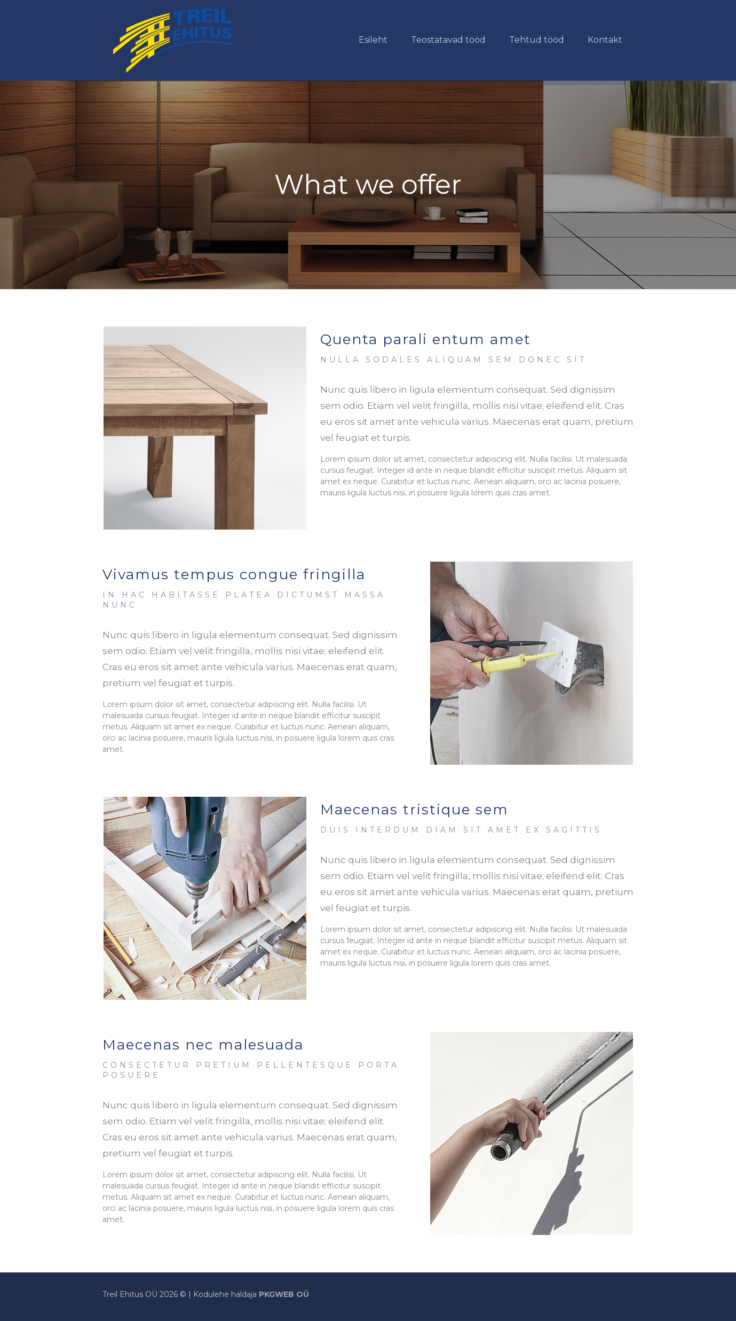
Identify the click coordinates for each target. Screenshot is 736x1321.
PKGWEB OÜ (284, 1294)
